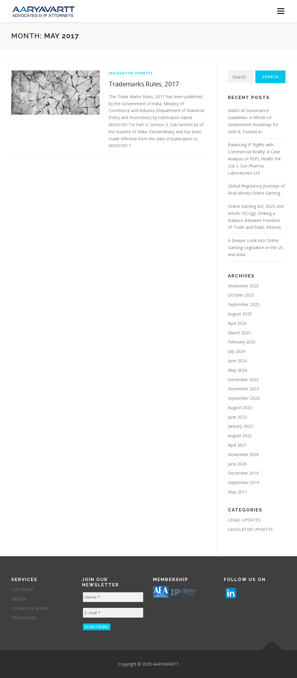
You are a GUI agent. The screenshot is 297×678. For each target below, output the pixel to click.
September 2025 (244, 304)
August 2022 (240, 435)
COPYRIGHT (23, 589)
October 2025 (241, 295)
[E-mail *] (113, 613)
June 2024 (237, 360)
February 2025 (241, 342)
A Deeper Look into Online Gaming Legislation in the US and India (255, 247)
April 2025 (237, 323)
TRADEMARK (24, 618)
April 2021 (237, 445)
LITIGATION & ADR (30, 608)
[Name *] (113, 597)
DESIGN (19, 599)
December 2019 (243, 473)
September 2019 (244, 482)
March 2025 (239, 332)
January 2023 (240, 426)
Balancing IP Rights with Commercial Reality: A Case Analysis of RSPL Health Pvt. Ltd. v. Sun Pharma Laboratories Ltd (255, 158)
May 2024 (237, 370)
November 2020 (243, 454)
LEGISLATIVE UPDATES (131, 73)
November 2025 (243, 286)
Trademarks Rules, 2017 (144, 83)
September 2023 (244, 398)
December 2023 (243, 379)
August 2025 (240, 314)
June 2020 (237, 464)
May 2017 (237, 492)
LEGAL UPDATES (244, 520)
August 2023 (240, 407)
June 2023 (237, 417)
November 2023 (243, 388)
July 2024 (236, 351)
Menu (280, 11)
